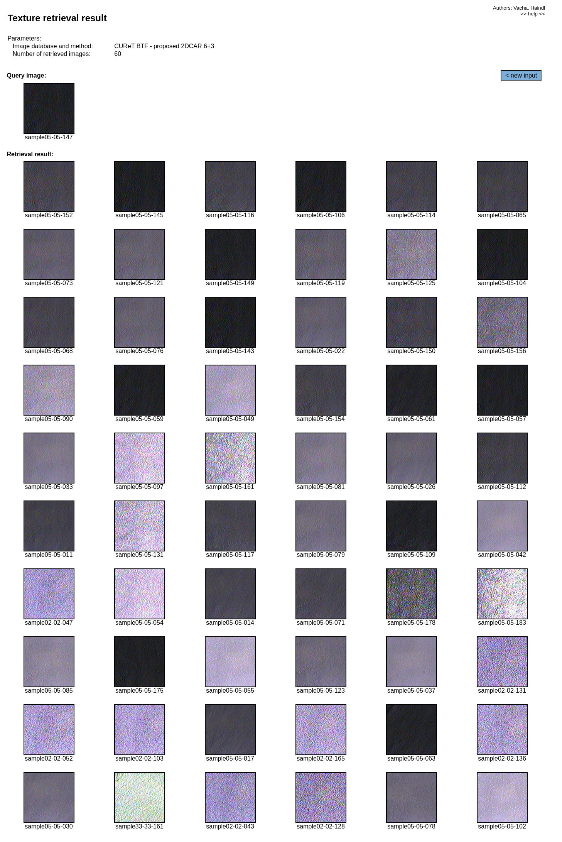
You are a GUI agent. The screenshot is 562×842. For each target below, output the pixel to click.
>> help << (532, 14)
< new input (521, 75)
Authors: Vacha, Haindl (519, 8)
